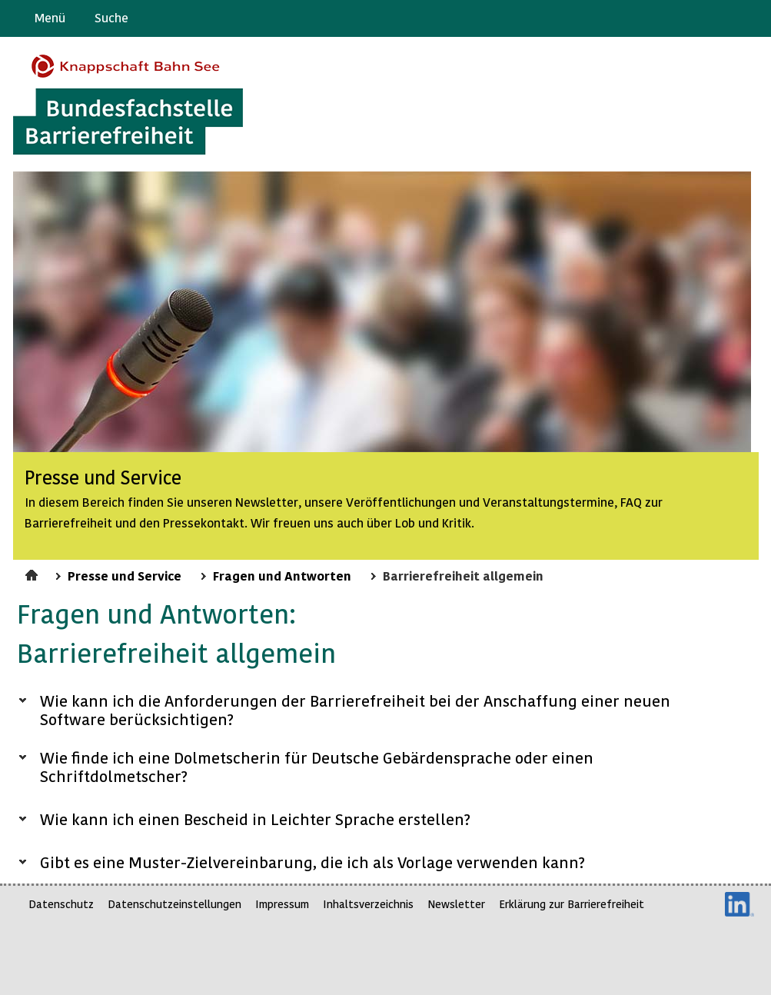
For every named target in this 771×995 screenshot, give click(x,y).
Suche (111, 17)
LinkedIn (739, 904)
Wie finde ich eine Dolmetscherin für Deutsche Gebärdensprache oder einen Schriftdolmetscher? (316, 766)
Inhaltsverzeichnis (368, 903)
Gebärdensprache (724, 18)
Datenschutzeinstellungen (174, 903)
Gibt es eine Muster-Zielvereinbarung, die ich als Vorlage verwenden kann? (312, 862)
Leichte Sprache (753, 18)
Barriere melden (695, 18)
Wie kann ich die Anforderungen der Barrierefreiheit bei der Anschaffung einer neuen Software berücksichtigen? (355, 709)
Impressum (282, 903)
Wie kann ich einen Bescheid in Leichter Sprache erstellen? (255, 819)
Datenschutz (61, 903)
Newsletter (456, 903)
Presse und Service (124, 575)
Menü (50, 17)
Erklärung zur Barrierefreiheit (571, 903)
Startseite (33, 573)
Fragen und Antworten (282, 575)
